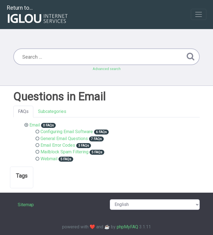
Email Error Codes (57, 145)
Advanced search (107, 69)
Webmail (48, 158)
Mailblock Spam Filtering (64, 151)
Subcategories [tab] (52, 111)
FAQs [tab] (23, 111)
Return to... (38, 14)
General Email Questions (64, 138)
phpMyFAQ (127, 226)
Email (34, 125)
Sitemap (26, 204)
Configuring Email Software (66, 131)
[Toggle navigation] (198, 14)
